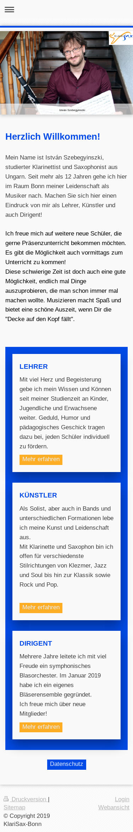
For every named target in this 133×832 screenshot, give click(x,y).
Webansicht (113, 807)
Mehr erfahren (41, 459)
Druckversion (26, 799)
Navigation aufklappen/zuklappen (66, 9)
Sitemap (15, 807)
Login (122, 799)
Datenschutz (66, 764)
